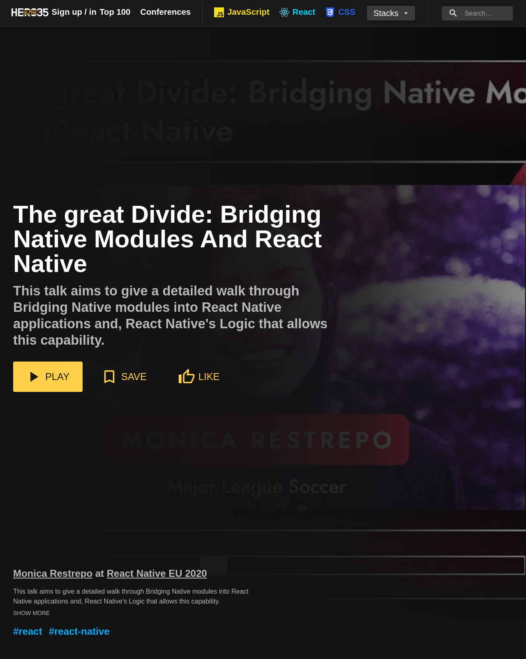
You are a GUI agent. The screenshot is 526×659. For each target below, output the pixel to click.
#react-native (79, 631)
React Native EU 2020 (157, 573)
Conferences (165, 11)
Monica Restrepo (52, 573)
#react (27, 631)
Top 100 (114, 11)
